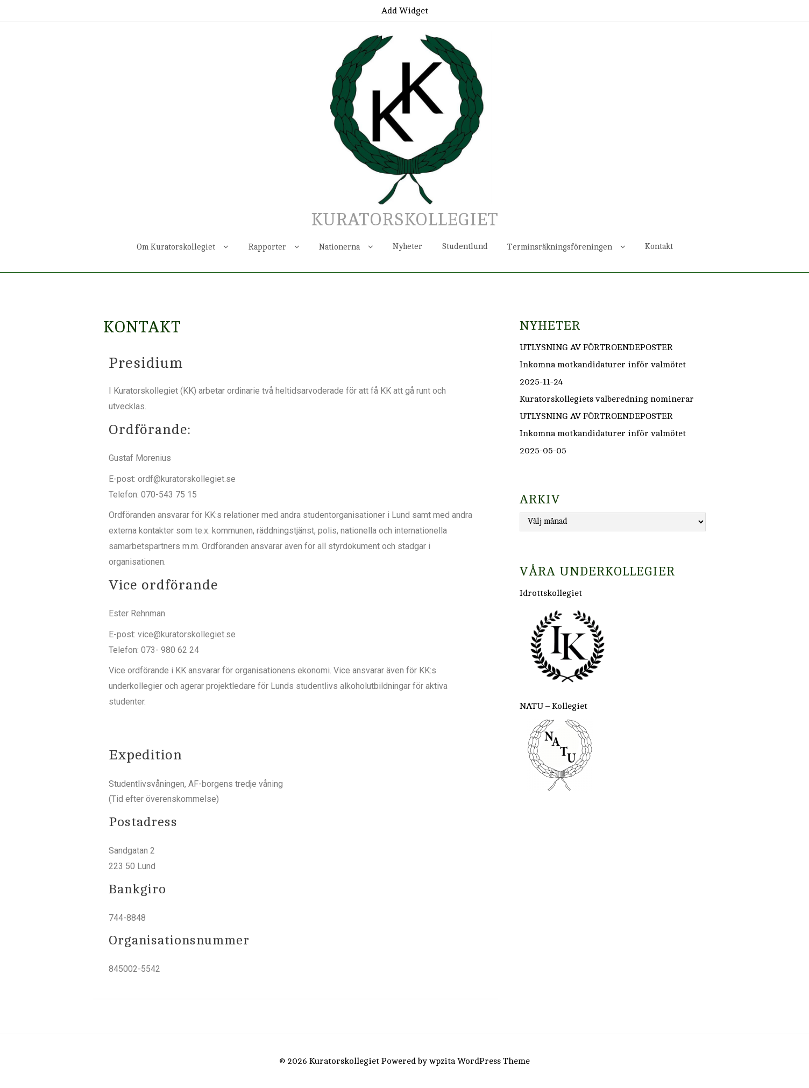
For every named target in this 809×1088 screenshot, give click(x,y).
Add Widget (404, 11)
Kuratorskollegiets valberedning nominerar (607, 399)
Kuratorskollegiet (404, 220)
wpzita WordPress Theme (479, 1061)
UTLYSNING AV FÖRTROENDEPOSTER (596, 347)
